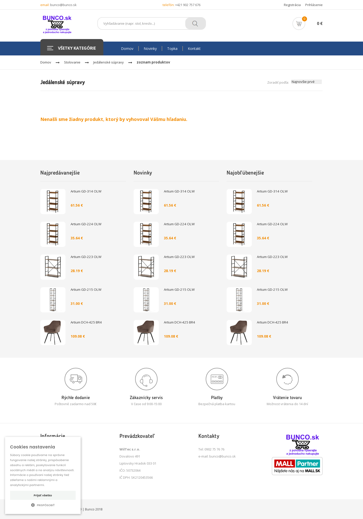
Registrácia (292, 5)
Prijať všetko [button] (43, 495)
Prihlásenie (314, 5)
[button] (43, 504)
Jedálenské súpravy (108, 62)
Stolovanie (72, 62)
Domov (45, 62)
